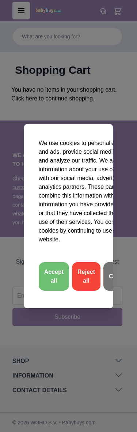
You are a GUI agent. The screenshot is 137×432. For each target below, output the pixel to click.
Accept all (54, 276)
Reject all (86, 276)
